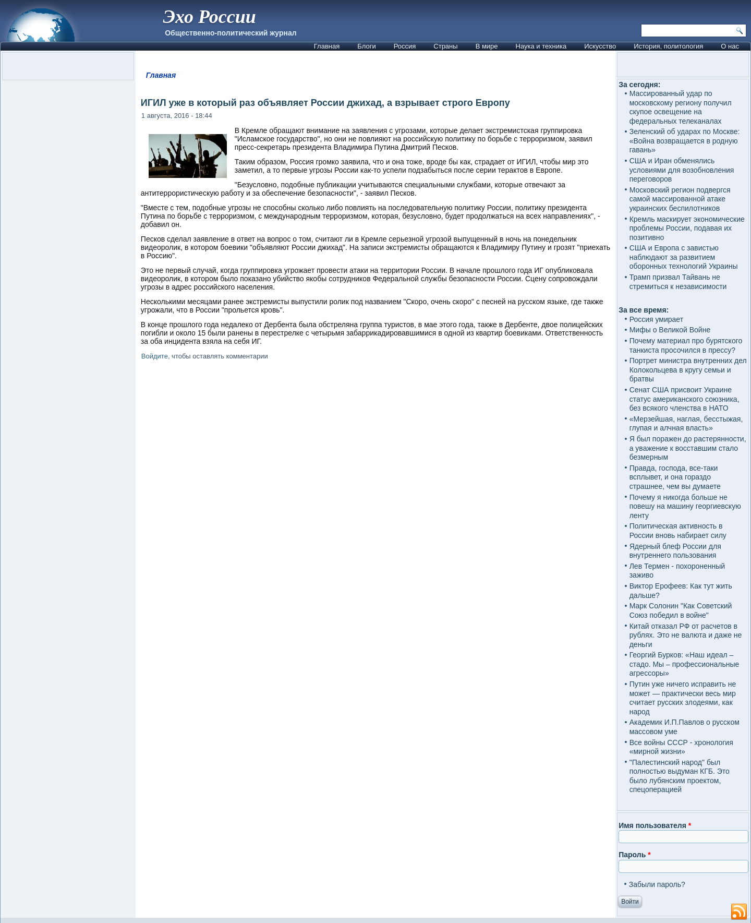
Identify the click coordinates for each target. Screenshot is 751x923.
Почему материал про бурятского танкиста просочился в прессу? (686, 345)
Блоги (366, 46)
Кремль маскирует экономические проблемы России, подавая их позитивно (687, 228)
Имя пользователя (655, 825)
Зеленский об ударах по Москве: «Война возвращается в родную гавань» (684, 140)
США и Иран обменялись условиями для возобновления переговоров (681, 170)
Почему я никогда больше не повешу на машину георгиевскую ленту (685, 506)
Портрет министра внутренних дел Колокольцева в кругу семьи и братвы (688, 369)
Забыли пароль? (657, 884)
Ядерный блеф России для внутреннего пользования (675, 551)
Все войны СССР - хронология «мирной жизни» (681, 747)
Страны (445, 46)
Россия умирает (656, 319)
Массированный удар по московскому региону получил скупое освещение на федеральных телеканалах (680, 107)
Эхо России (209, 16)
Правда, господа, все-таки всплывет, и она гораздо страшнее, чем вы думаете (675, 477)
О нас (730, 46)
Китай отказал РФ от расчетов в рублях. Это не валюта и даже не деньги (685, 635)
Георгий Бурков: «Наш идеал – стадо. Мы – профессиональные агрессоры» (684, 664)
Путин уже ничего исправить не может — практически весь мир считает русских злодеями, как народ (682, 698)
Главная (327, 46)
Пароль (634, 854)
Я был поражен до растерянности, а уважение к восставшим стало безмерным (687, 448)
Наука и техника (541, 46)
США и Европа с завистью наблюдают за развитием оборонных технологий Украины (683, 257)
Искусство (600, 46)
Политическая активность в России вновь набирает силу (677, 531)
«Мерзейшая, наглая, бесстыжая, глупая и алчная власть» (686, 424)
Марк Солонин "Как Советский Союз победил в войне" (680, 610)
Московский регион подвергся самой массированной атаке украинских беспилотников (680, 199)
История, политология (668, 46)
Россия (405, 46)
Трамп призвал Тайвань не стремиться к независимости (678, 282)
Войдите (154, 356)
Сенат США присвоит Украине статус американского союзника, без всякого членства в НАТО (684, 399)
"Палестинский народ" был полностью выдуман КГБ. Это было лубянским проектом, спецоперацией (679, 776)
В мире (487, 46)
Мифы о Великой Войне (670, 330)
